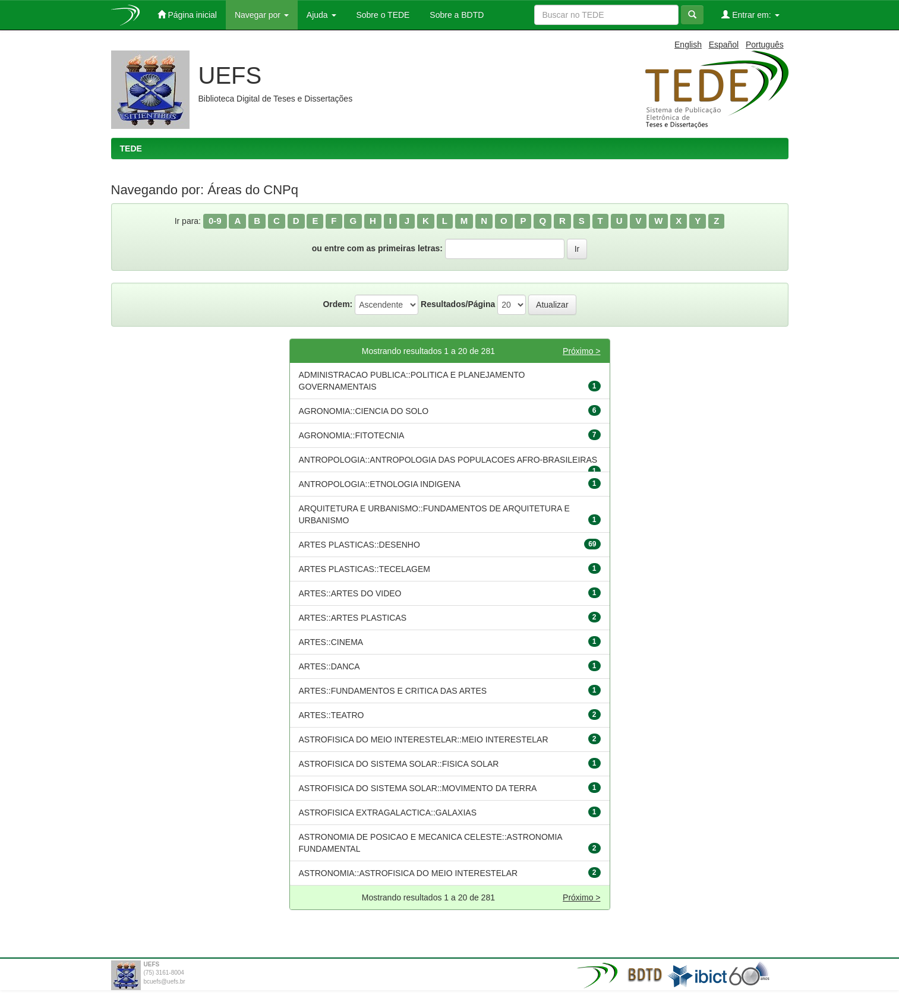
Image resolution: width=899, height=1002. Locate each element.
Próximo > (581, 351)
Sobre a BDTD (455, 15)
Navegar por (262, 15)
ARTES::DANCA (329, 666)
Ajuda (321, 15)
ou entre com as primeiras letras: (377, 248)
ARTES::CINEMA (331, 642)
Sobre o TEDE (382, 15)
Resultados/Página (458, 304)
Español (724, 44)
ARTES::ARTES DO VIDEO (350, 593)
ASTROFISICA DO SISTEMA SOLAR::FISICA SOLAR (399, 764)
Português (765, 44)
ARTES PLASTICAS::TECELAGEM (364, 569)
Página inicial (187, 15)
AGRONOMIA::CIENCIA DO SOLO (364, 411)
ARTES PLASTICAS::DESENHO (359, 544)
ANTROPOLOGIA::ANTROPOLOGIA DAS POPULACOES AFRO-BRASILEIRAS (448, 459)
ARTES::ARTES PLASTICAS (353, 617)
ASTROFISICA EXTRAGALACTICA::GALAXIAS (388, 812)
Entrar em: (750, 15)
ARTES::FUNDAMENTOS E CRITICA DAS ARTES (393, 691)
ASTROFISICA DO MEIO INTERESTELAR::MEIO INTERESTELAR (423, 739)
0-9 (215, 221)
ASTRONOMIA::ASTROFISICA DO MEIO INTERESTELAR (408, 873)
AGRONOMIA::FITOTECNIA (352, 435)
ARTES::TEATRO (331, 715)
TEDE (131, 148)
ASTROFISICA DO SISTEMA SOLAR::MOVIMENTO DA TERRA (418, 788)
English (688, 44)
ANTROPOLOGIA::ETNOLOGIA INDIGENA (379, 484)
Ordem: (337, 304)
